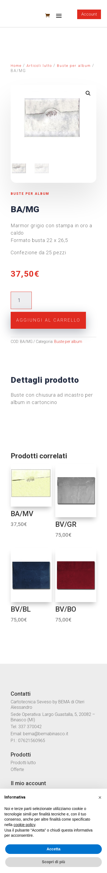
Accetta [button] (53, 849)
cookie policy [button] (24, 825)
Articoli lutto (39, 66)
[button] (100, 797)
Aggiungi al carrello (48, 319)
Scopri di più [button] (53, 862)
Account (89, 14)
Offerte (17, 769)
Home (16, 66)
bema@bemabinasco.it (45, 733)
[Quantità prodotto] (21, 300)
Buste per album (74, 66)
